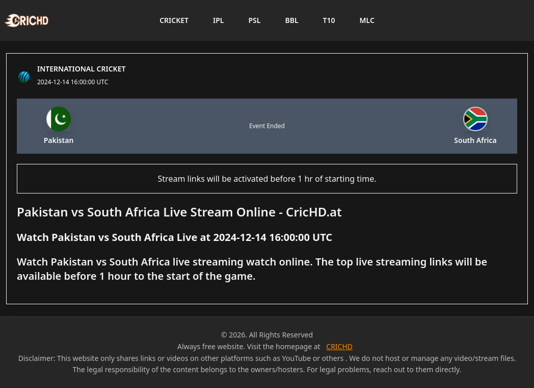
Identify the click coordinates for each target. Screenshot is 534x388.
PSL (254, 20)
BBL (291, 20)
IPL (218, 20)
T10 (329, 20)
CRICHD (339, 346)
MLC (367, 20)
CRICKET (174, 20)
